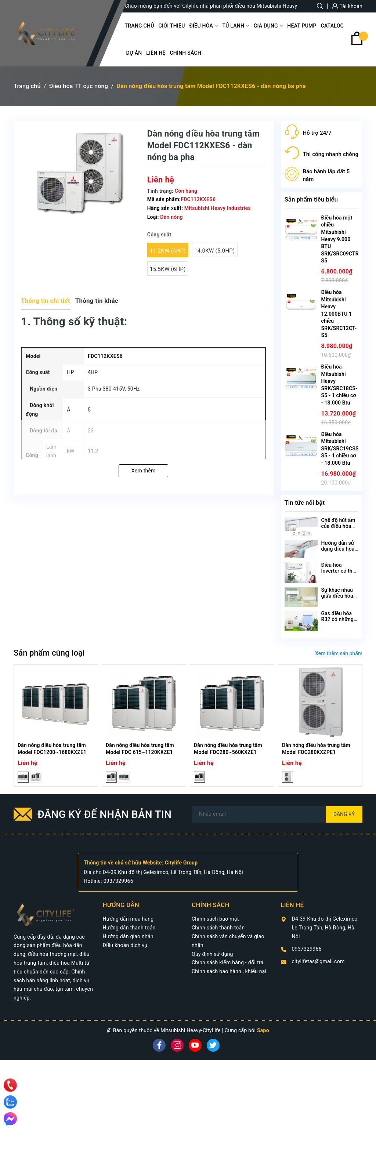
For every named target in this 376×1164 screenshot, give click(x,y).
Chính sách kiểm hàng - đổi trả (227, 962)
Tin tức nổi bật (305, 502)
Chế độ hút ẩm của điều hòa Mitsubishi (338, 526)
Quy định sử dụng (212, 954)
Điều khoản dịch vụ (125, 945)
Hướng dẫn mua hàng (128, 919)
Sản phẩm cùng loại (49, 652)
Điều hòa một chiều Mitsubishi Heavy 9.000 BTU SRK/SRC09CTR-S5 (341, 239)
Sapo (263, 1030)
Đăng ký (344, 814)
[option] (56, 725)
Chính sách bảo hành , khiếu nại (229, 971)
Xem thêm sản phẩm (338, 653)
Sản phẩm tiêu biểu (311, 199)
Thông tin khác (96, 300)
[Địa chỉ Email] (277, 814)
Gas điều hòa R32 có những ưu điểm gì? (337, 619)
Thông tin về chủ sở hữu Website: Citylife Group (141, 863)
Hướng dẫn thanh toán (129, 928)
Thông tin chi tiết (45, 300)
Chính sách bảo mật (215, 919)
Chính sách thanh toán (218, 928)
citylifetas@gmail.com (318, 961)
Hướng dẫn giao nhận (128, 936)
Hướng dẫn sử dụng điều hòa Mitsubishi (338, 549)
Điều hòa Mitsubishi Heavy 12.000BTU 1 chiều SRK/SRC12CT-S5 (339, 313)
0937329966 (118, 881)
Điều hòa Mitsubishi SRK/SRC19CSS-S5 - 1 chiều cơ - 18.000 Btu (341, 448)
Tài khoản (347, 6)
